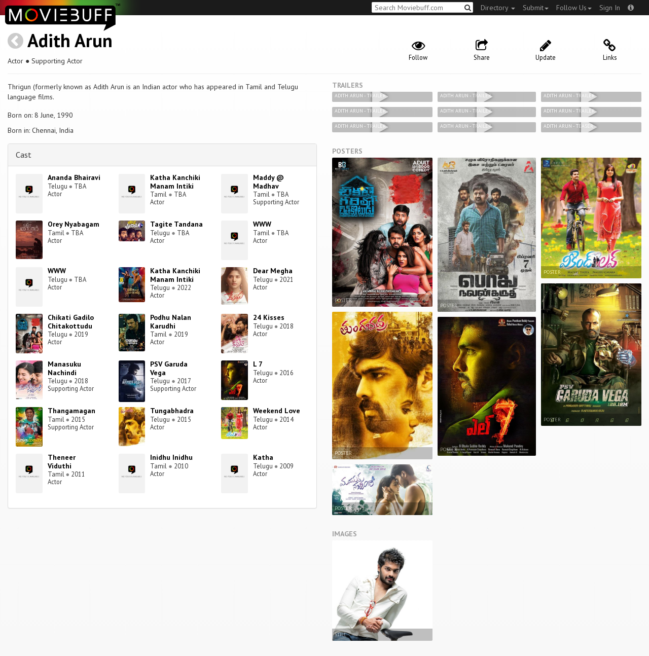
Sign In (609, 7)
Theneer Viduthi (62, 461)
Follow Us (574, 7)
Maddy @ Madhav (268, 182)
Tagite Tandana (176, 224)
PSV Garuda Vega (169, 368)
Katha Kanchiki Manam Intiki (175, 182)
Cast (23, 155)
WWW (262, 224)
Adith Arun (70, 40)
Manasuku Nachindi (64, 368)
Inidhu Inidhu (171, 457)
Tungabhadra (172, 410)
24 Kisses (268, 317)
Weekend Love (276, 410)
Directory (498, 7)
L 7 (258, 364)
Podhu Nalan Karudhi (170, 322)
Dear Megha (273, 270)
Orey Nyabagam (73, 224)
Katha (263, 457)
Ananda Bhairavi (74, 177)
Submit (536, 7)
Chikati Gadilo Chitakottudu (71, 322)
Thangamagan (71, 410)
